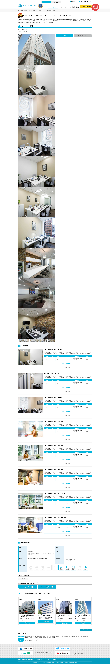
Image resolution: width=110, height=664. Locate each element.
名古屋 (34, 10)
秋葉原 (47, 636)
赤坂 (39, 636)
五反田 (25, 637)
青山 (30, 636)
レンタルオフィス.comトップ (23, 10)
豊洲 (57, 636)
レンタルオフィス (53, 7)
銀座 (41, 636)
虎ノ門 (36, 636)
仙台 (28, 640)
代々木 (60, 636)
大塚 (47, 637)
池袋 (52, 636)
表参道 (66, 636)
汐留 (81, 636)
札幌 (25, 640)
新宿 (25, 636)
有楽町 (87, 636)
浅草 (37, 637)
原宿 (69, 636)
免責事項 (24, 659)
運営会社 (55, 659)
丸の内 (33, 636)
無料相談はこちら (74, 1)
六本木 (83, 636)
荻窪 (50, 637)
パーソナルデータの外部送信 (40, 659)
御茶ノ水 (34, 637)
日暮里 (40, 637)
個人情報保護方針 (30, 659)
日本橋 (75, 636)
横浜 (30, 640)
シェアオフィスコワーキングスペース (74, 7)
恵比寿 (63, 636)
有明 (55, 637)
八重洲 (72, 636)
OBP (28, 638)
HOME (19, 659)
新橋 (78, 636)
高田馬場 (44, 637)
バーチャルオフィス (63, 7)
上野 (50, 636)
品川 (44, 636)
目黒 (28, 637)
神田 (31, 637)
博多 (38, 640)
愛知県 (30, 10)
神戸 (36, 640)
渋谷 (28, 636)
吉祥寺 (52, 637)
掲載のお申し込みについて (86, 1)
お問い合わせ (50, 659)
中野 (55, 636)
